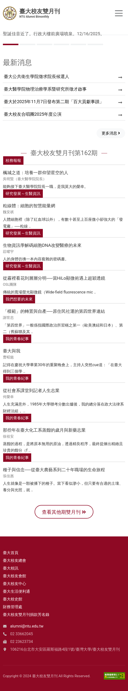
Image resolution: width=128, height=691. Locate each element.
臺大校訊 (10, 568)
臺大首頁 (10, 552)
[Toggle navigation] (119, 13)
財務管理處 (12, 607)
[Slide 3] (61, 44)
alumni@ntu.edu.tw (26, 626)
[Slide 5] (95, 44)
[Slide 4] (78, 44)
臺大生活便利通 (16, 591)
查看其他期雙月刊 (64, 512)
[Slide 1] (27, 44)
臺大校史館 (12, 599)
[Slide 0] (10, 44)
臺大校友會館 (14, 576)
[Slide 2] (44, 44)
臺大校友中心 (14, 583)
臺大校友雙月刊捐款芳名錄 (26, 614)
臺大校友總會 (14, 560)
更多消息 (111, 133)
